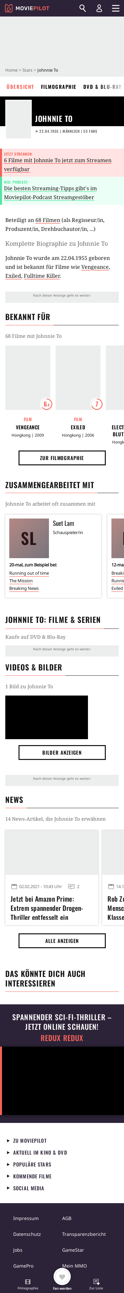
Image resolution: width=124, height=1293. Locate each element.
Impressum (26, 1218)
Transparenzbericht (84, 1234)
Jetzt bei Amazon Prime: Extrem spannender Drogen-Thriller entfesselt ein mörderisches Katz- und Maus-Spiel (50, 907)
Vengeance (95, 266)
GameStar (73, 1250)
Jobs (17, 1250)
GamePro (23, 1266)
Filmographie (59, 86)
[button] (27, 1285)
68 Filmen (47, 220)
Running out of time (29, 573)
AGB (66, 1218)
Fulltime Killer (42, 275)
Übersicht (20, 86)
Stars (27, 70)
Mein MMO (74, 1266)
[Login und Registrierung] (99, 8)
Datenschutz (27, 1234)
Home (11, 70)
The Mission (21, 581)
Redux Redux (62, 1038)
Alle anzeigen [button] (62, 940)
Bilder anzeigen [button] (62, 752)
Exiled (13, 275)
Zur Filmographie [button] (62, 457)
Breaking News (24, 588)
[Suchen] (82, 8)
